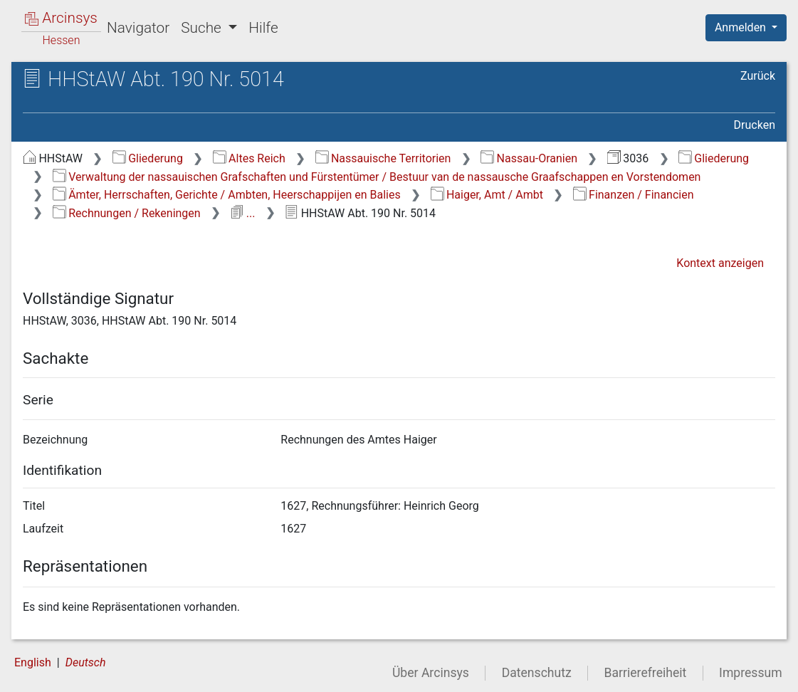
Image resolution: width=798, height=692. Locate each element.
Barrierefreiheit (645, 673)
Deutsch (85, 662)
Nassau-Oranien (529, 158)
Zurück (757, 76)
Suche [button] (203, 27)
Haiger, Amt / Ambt (487, 194)
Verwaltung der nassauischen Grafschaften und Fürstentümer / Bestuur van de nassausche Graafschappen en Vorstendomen (377, 177)
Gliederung (147, 158)
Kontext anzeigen (720, 263)
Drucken (754, 125)
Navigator (138, 27)
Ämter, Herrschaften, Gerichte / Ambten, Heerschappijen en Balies (227, 194)
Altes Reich (249, 158)
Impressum (750, 673)
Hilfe (263, 27)
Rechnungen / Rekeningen (127, 213)
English (32, 662)
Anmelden (742, 27)
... (242, 213)
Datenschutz (537, 673)
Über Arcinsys (430, 673)
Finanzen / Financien (633, 194)
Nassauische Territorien (383, 158)
